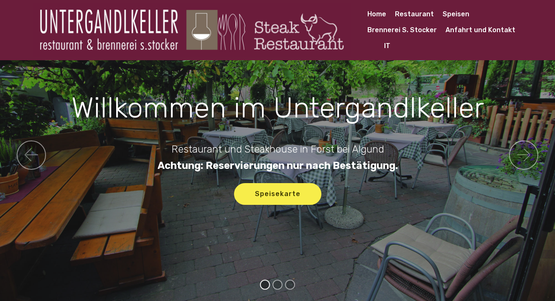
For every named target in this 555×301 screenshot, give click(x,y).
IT (378, 46)
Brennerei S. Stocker (402, 30)
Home (376, 14)
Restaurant (414, 14)
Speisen (456, 14)
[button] (31, 155)
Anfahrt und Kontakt (480, 30)
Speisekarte (277, 194)
